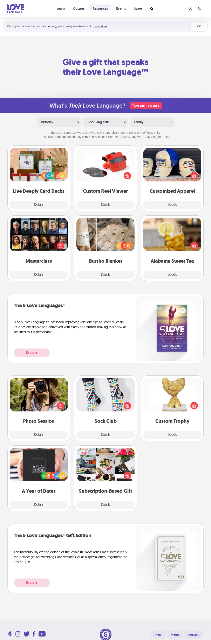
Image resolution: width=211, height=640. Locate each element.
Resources (100, 8)
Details (38, 205)
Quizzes (78, 8)
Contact (193, 635)
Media (175, 635)
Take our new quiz (145, 105)
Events (121, 8)
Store (138, 8)
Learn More (100, 26)
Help (158, 635)
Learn (61, 8)
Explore (31, 352)
